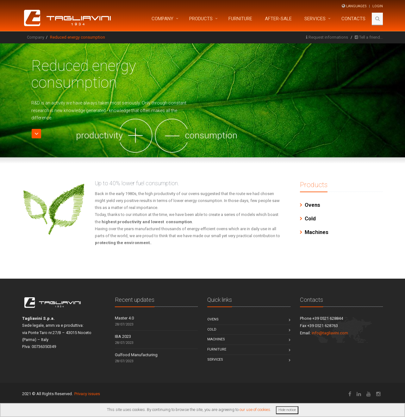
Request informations (328, 37)
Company (162, 19)
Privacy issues (87, 393)
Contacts (353, 19)
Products (201, 19)
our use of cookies (255, 409)
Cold (310, 218)
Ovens (312, 205)
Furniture (216, 349)
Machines (316, 232)
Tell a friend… (371, 37)
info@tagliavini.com (330, 333)
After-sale (278, 19)
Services (315, 19)
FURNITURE (240, 19)
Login (377, 6)
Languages (356, 6)
